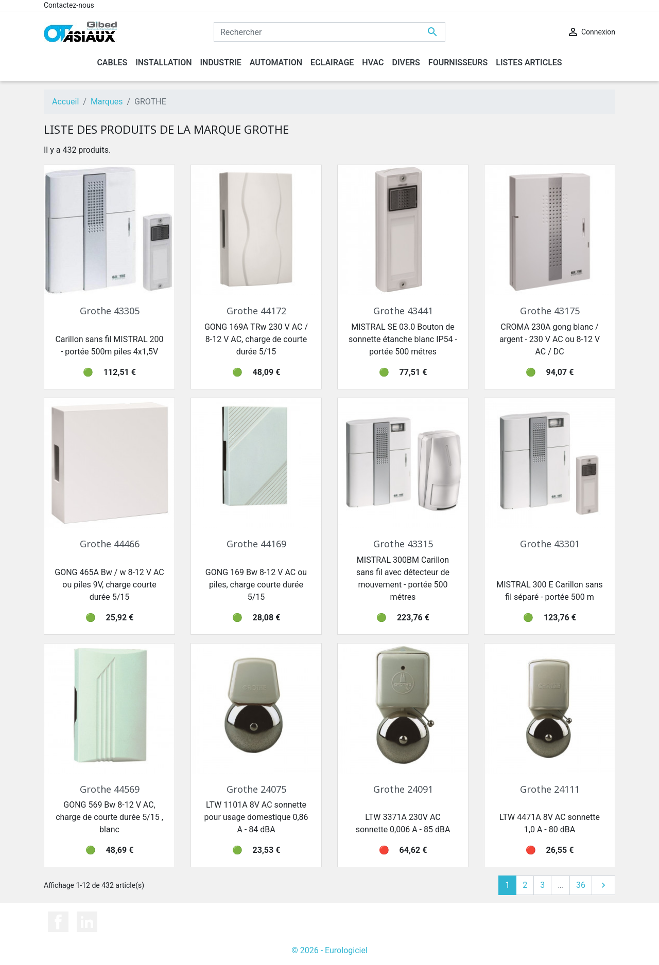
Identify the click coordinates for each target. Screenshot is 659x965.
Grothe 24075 (256, 789)
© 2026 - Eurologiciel (329, 950)
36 (580, 885)
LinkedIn (87, 922)
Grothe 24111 (550, 789)
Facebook (58, 922)
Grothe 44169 (256, 544)
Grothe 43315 (403, 544)
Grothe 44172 (256, 311)
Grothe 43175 (550, 311)
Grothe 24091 (403, 789)
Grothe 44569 (110, 789)
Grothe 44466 (110, 544)
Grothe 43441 (403, 311)
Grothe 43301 (550, 544)
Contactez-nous (69, 5)
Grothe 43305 (110, 311)
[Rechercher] (329, 32)
